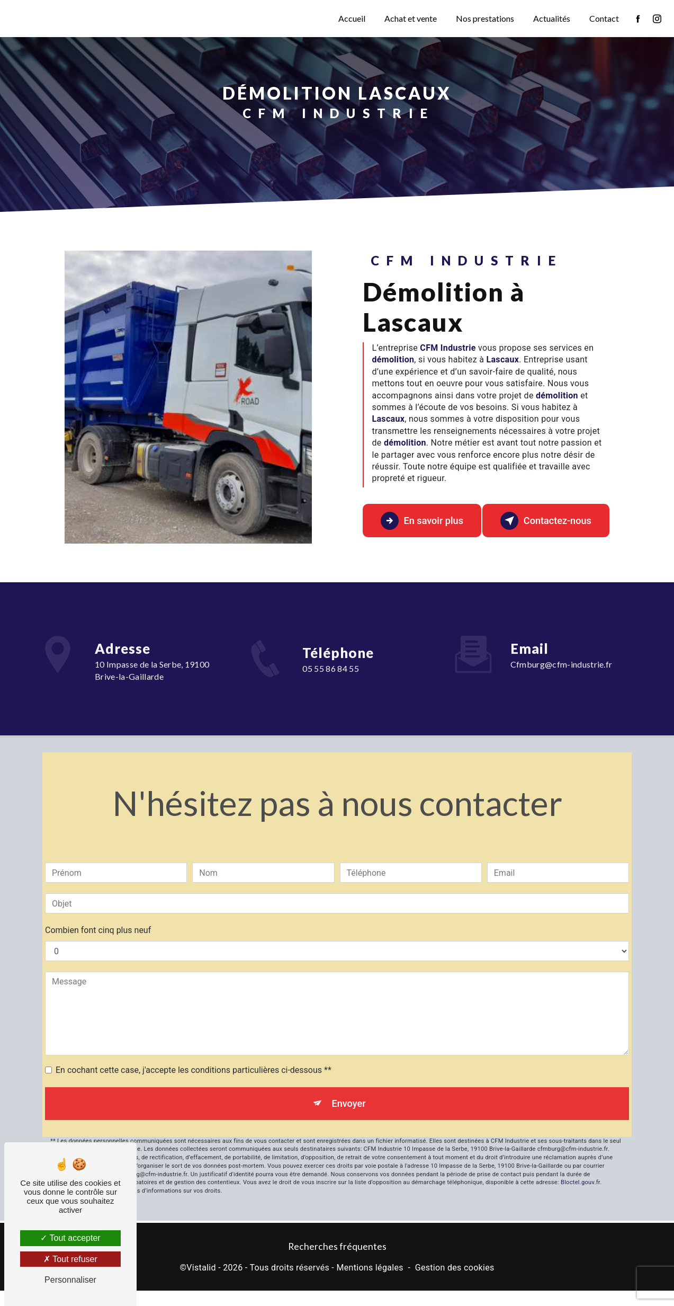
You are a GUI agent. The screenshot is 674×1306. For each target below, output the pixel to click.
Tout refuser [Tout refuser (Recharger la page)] (70, 1259)
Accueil (350, 18)
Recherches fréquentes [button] (337, 1261)
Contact (603, 18)
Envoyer (349, 1096)
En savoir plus (419, 526)
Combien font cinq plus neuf (98, 922)
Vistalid (201, 1283)
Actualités (550, 18)
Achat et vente (409, 18)
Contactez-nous (543, 526)
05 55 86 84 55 (330, 701)
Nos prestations (484, 18)
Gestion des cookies (455, 1283)
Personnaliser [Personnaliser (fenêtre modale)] (70, 1279)
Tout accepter (70, 1237)
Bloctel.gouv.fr (580, 1177)
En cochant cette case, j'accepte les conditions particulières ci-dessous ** (193, 1062)
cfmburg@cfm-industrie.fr (561, 657)
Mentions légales (369, 1283)
